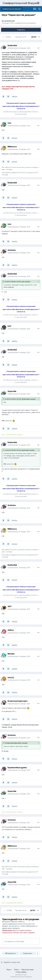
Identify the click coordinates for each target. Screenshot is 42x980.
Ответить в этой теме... (14, 941)
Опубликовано (19, 48)
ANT (10, 606)
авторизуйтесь (14, 926)
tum (9, 123)
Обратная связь (27, 970)
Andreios (12, 250)
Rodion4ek (11, 21)
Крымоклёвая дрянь (17, 767)
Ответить (21, 30)
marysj (11, 677)
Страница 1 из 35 (21, 37)
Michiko (11, 654)
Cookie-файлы (21, 972)
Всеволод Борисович (17, 701)
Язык (9, 970)
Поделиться (10, 953)
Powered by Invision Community (21, 977)
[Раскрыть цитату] (4, 281)
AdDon (11, 630)
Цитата (14, 96)
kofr (9, 326)
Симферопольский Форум (20, 3)
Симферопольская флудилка (25, 23)
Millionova (12, 146)
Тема (16, 970)
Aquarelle (12, 391)
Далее (33, 37)
